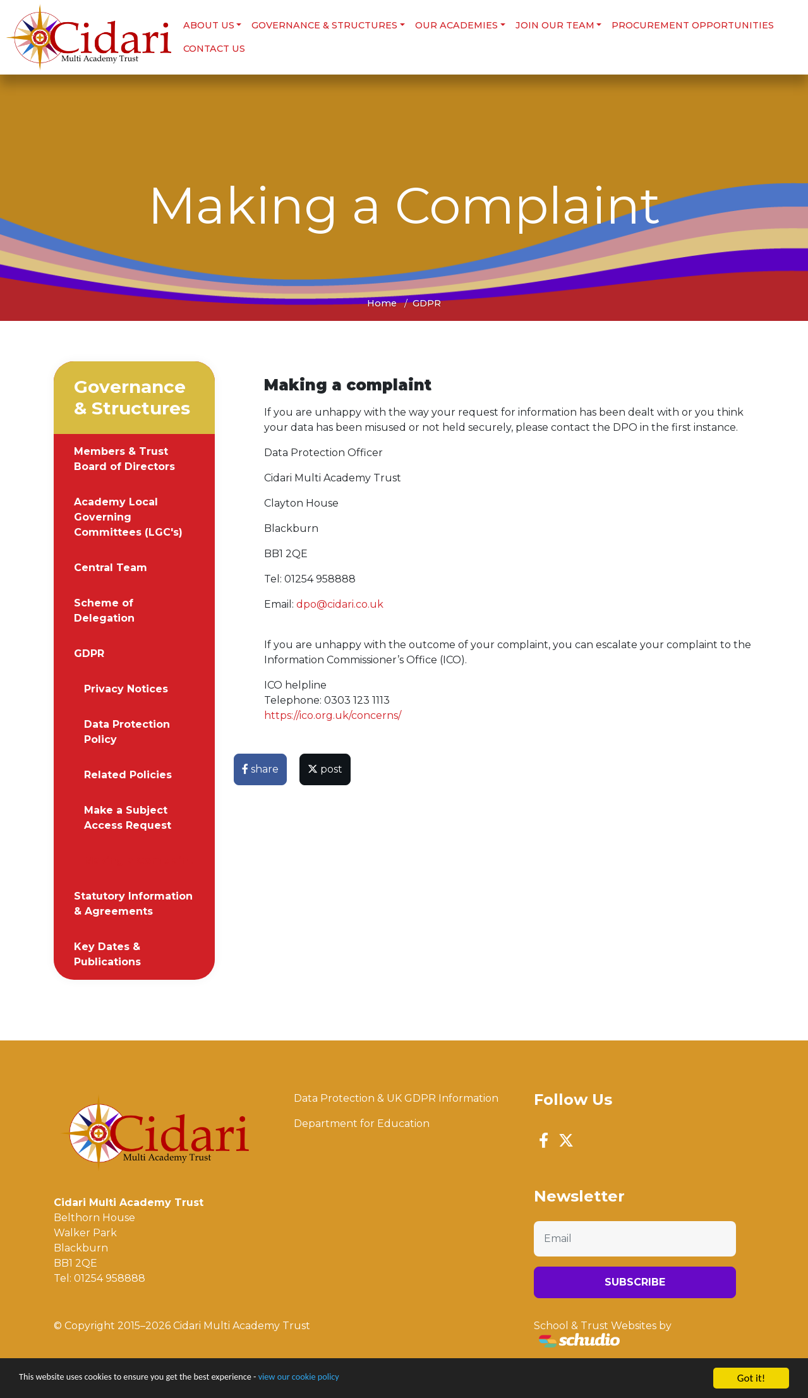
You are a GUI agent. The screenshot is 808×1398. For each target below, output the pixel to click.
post (325, 768)
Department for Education (362, 1122)
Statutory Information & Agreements (133, 902)
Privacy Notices (126, 688)
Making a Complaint (138, 859)
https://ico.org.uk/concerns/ (332, 714)
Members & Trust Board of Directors (124, 457)
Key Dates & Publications (107, 953)
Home (382, 302)
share (260, 768)
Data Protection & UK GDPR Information (396, 1097)
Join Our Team (553, 24)
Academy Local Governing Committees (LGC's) (128, 516)
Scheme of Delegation (104, 609)
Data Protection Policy (127, 730)
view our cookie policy (353, 1379)
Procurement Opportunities (692, 24)
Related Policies (128, 774)
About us (207, 24)
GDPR (427, 302)
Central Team (110, 566)
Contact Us (213, 48)
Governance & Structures (324, 24)
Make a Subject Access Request (127, 816)
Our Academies (455, 24)
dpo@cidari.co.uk (339, 603)
